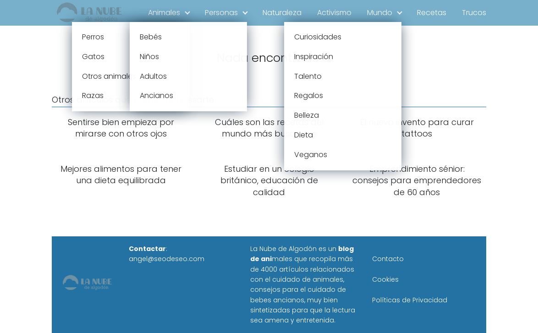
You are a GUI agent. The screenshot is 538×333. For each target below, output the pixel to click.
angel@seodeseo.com (166, 258)
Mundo (379, 12)
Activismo (334, 12)
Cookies (385, 279)
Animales (164, 12)
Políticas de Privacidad (409, 300)
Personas (221, 12)
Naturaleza (282, 12)
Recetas (431, 12)
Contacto (388, 258)
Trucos (474, 12)
